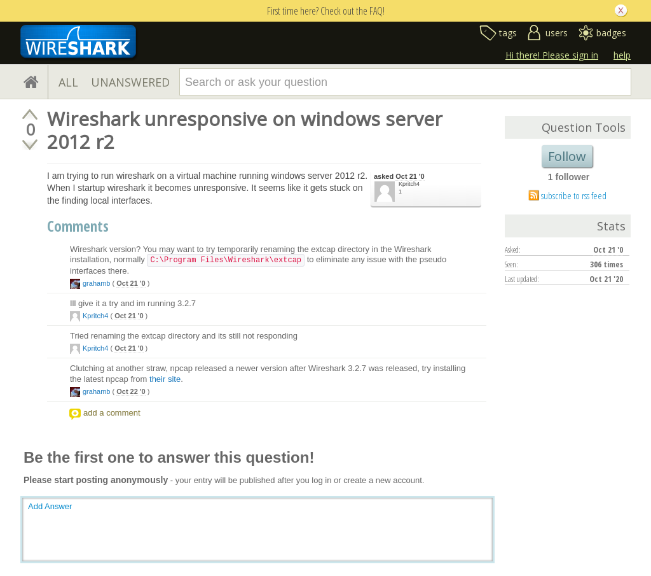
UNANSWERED (130, 82)
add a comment (111, 413)
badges (611, 33)
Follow (567, 156)
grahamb (96, 283)
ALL (68, 82)
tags (508, 33)
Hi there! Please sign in (551, 55)
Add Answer (50, 506)
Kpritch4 (409, 184)
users (556, 33)
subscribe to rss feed (573, 195)
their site (165, 379)
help (622, 55)
